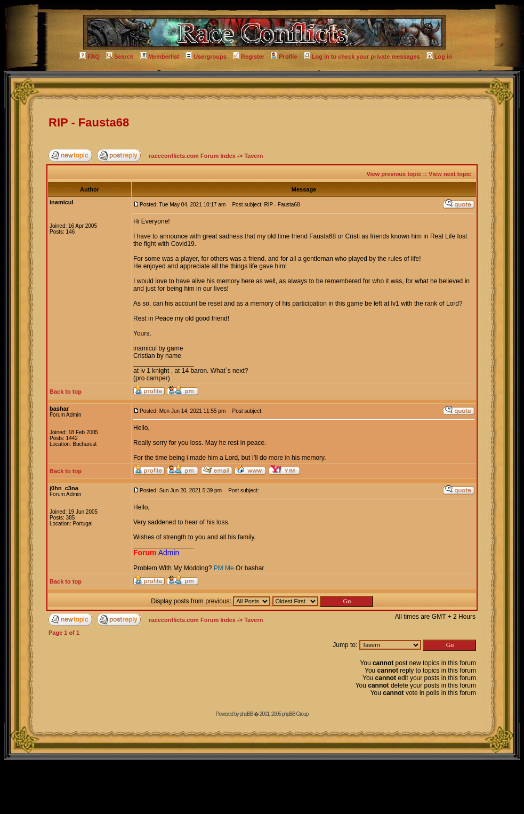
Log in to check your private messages (362, 56)
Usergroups (206, 56)
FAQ (89, 56)
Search (120, 56)
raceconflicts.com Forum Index (192, 156)
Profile (284, 56)
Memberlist (159, 56)
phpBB (246, 714)
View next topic (450, 174)
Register (248, 56)
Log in (439, 56)
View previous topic (393, 174)
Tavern (253, 156)
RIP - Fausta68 (89, 122)
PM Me (224, 568)
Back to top (66, 391)
